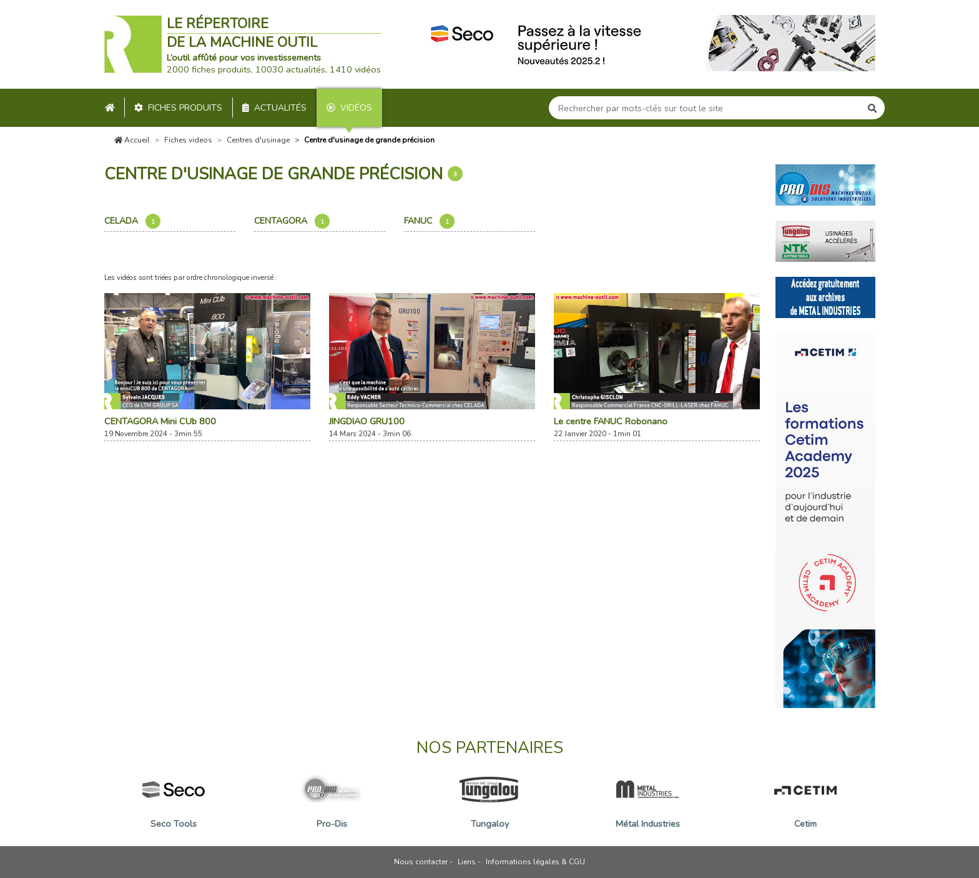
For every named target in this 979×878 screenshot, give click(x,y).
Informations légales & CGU (535, 862)
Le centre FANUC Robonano (610, 421)
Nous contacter (421, 862)
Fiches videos (188, 140)
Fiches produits (178, 108)
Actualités (274, 108)
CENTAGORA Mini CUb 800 (160, 421)
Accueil (132, 140)
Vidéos (349, 108)
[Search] (705, 107)
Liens (467, 862)
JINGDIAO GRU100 (367, 421)
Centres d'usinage (258, 140)
